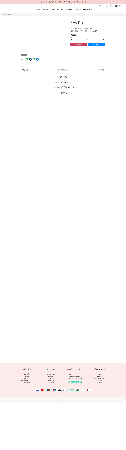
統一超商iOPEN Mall (99, 378)
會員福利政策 (70, 9)
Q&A (62, 9)
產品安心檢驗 (51, 382)
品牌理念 (26, 378)
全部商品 (6, 14)
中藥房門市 (27, 382)
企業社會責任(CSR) (26, 380)
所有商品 (46, 9)
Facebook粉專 (87, 9)
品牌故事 (26, 376)
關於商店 (38, 9)
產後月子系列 (55, 9)
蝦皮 (99, 374)
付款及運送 (51, 378)
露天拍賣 (99, 382)
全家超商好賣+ (99, 376)
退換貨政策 (51, 380)
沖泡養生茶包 (12, 14)
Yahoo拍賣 (99, 380)
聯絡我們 (78, 9)
